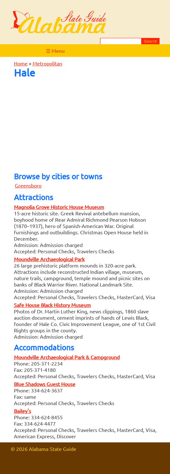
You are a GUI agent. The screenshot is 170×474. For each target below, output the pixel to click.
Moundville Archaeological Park (49, 259)
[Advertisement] (85, 123)
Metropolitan (47, 63)
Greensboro (28, 185)
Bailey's (22, 411)
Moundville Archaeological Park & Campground (67, 357)
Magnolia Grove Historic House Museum (59, 207)
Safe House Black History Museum (52, 305)
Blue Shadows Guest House (44, 384)
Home (21, 63)
